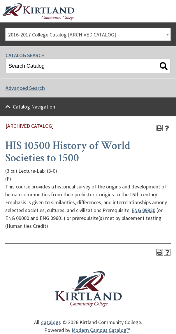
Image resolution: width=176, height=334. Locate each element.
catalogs (51, 322)
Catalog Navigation (34, 106)
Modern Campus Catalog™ (101, 330)
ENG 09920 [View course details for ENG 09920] (143, 210)
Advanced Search (25, 88)
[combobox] (88, 34)
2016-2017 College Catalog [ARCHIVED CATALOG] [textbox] (62, 34)
